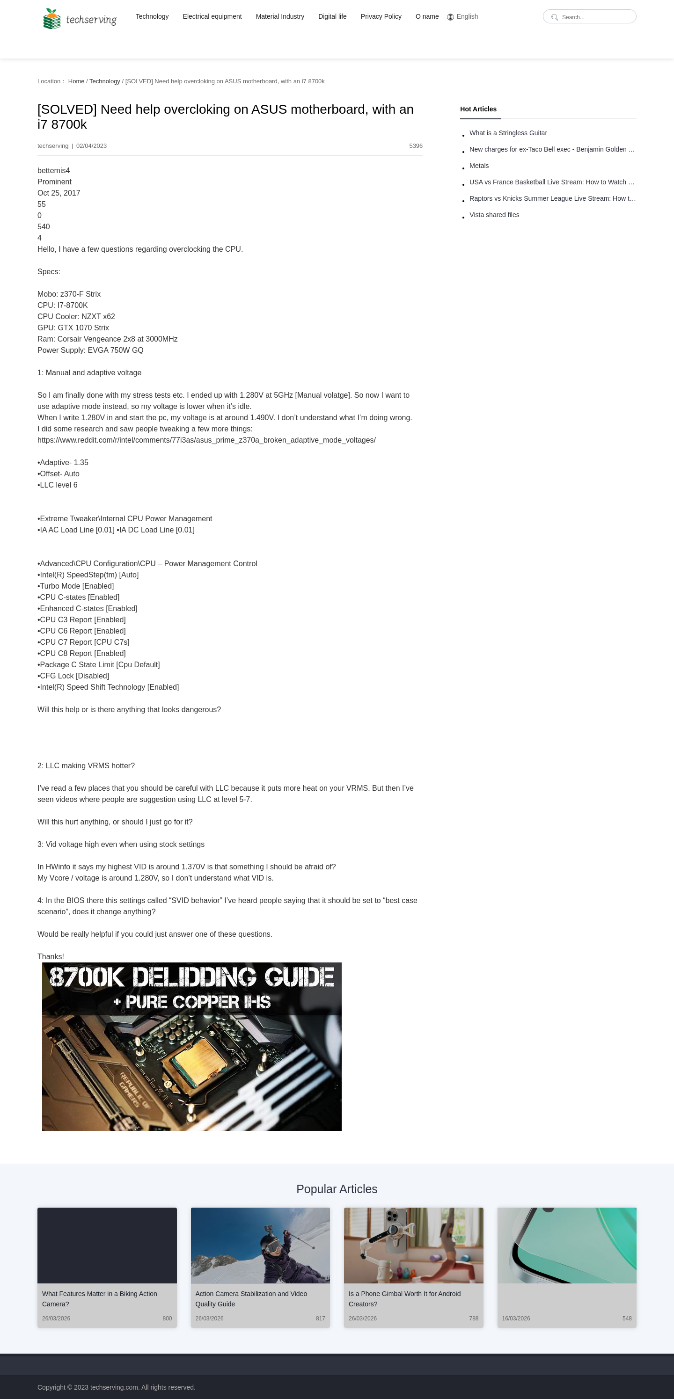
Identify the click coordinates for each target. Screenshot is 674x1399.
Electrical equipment (212, 16)
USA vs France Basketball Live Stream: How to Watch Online (553, 182)
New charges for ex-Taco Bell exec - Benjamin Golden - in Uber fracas (553, 149)
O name (427, 16)
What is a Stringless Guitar (508, 133)
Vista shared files (494, 215)
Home (76, 81)
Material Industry (280, 16)
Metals (479, 165)
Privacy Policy (381, 16)
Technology (152, 16)
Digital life (332, 16)
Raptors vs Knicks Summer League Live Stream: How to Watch (553, 198)
